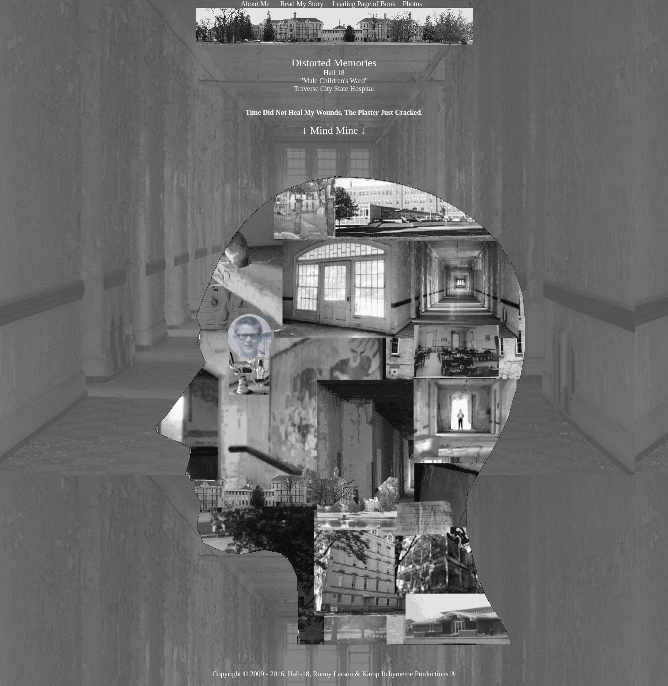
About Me (255, 4)
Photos (412, 4)
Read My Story (301, 4)
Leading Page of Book (363, 4)
